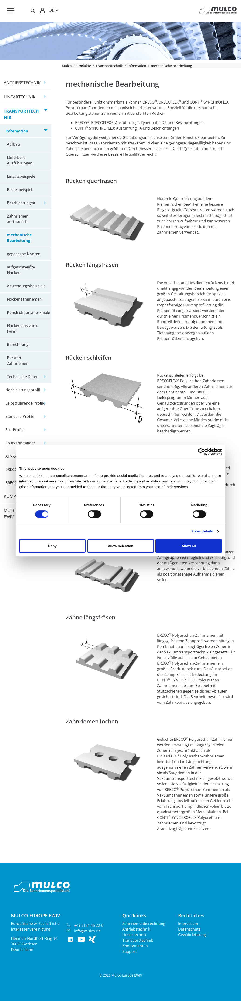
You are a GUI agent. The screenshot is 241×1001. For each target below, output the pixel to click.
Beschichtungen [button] (21, 202)
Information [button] (16, 131)
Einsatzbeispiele (21, 176)
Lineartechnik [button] (19, 97)
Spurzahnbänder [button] (20, 442)
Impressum (188, 923)
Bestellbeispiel (19, 189)
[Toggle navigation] (11, 10)
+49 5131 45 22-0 (88, 925)
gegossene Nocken (23, 253)
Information (137, 66)
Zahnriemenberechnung (143, 923)
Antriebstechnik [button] (22, 82)
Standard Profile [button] (19, 416)
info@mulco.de (87, 931)
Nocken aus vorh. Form (22, 328)
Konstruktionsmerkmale (28, 312)
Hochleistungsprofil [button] (22, 389)
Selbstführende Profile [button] (25, 403)
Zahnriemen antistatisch (17, 219)
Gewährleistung (192, 934)
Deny (52, 546)
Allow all (189, 546)
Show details (202, 531)
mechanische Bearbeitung (19, 237)
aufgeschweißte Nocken (21, 269)
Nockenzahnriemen (24, 299)
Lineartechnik (134, 934)
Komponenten (135, 945)
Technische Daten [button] (22, 376)
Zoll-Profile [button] (14, 429)
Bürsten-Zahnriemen (17, 360)
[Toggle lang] (53, 10)
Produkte (83, 66)
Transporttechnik (109, 66)
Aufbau (13, 144)
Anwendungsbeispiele (26, 285)
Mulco (67, 66)
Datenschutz (189, 929)
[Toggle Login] (42, 11)
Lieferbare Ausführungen (19, 160)
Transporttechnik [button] (21, 114)
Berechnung (17, 344)
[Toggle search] (33, 11)
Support (129, 951)
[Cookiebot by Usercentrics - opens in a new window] (201, 451)
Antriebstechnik (136, 929)
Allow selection (120, 546)
